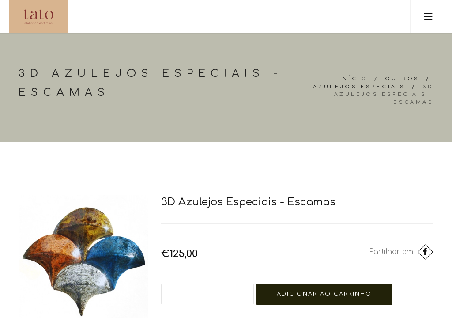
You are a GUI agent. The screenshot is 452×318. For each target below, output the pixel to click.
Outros (402, 79)
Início (353, 79)
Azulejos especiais (359, 87)
